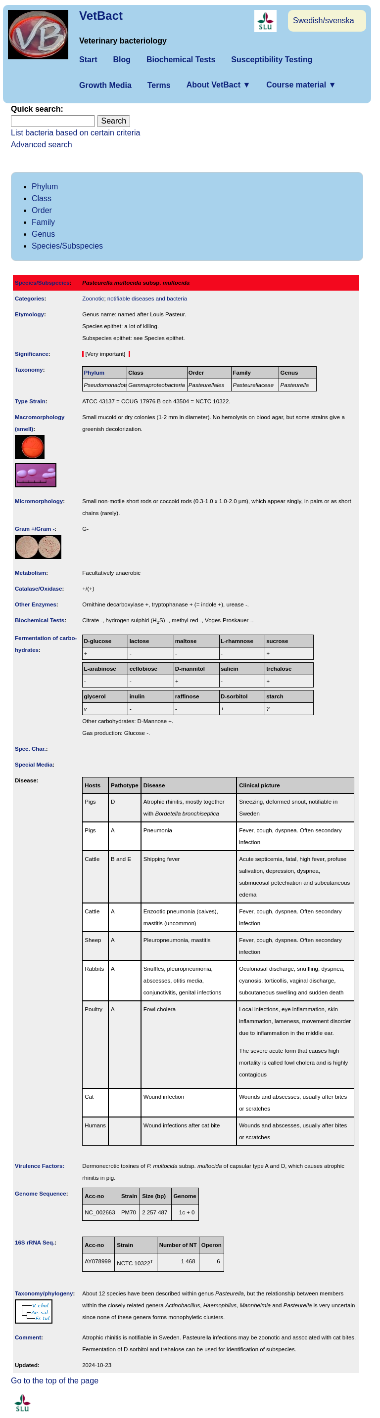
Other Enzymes (35, 604)
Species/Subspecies (67, 246)
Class (41, 198)
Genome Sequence (40, 1194)
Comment (28, 1337)
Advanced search (41, 144)
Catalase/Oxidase (38, 589)
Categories (30, 298)
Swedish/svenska (323, 20)
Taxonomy (29, 370)
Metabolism (30, 573)
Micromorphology (39, 501)
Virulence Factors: (39, 1166)
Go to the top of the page (54, 1380)
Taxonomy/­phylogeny (44, 1293)
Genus (43, 234)
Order (42, 210)
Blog (122, 59)
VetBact (101, 15)
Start (88, 59)
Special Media (33, 765)
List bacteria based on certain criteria (75, 133)
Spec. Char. (30, 749)
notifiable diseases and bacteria (147, 298)
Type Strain (30, 401)
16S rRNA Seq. (34, 1243)
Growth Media (105, 85)
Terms (159, 85)
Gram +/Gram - (34, 529)
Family (43, 222)
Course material (301, 85)
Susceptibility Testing (271, 59)
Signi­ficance (31, 354)
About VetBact (219, 85)
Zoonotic (93, 298)
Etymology (29, 314)
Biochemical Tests (180, 59)
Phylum (45, 186)
